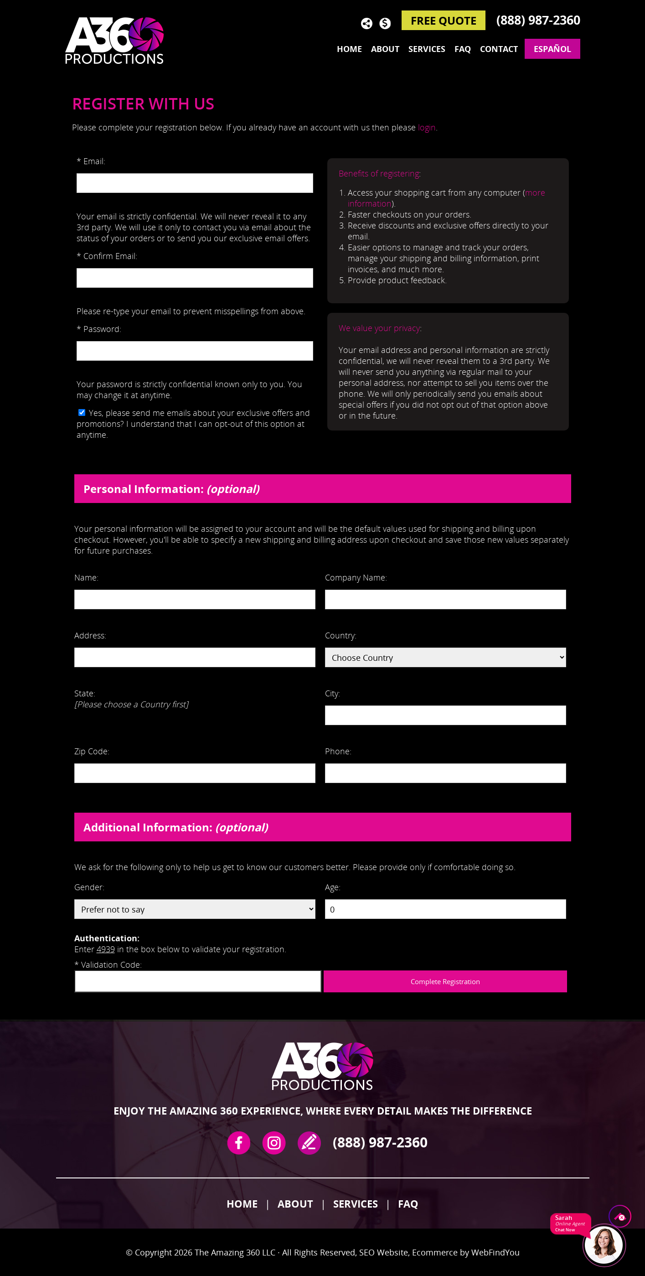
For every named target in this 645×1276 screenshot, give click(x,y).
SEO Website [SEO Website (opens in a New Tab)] (383, 1252)
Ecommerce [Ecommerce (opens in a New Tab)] (435, 1252)
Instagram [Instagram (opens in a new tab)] (274, 1143)
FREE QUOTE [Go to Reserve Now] (443, 20)
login (427, 127)
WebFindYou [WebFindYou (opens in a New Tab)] (495, 1252)
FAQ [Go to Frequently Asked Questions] (462, 48)
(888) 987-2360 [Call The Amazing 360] (538, 19)
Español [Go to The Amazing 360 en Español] (552, 48)
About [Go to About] (385, 48)
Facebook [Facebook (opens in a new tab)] (238, 1143)
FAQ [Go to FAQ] (408, 1203)
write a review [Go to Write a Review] (309, 1143)
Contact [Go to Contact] (499, 48)
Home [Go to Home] (349, 48)
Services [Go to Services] (426, 48)
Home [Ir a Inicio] (242, 1203)
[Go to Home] (120, 40)
